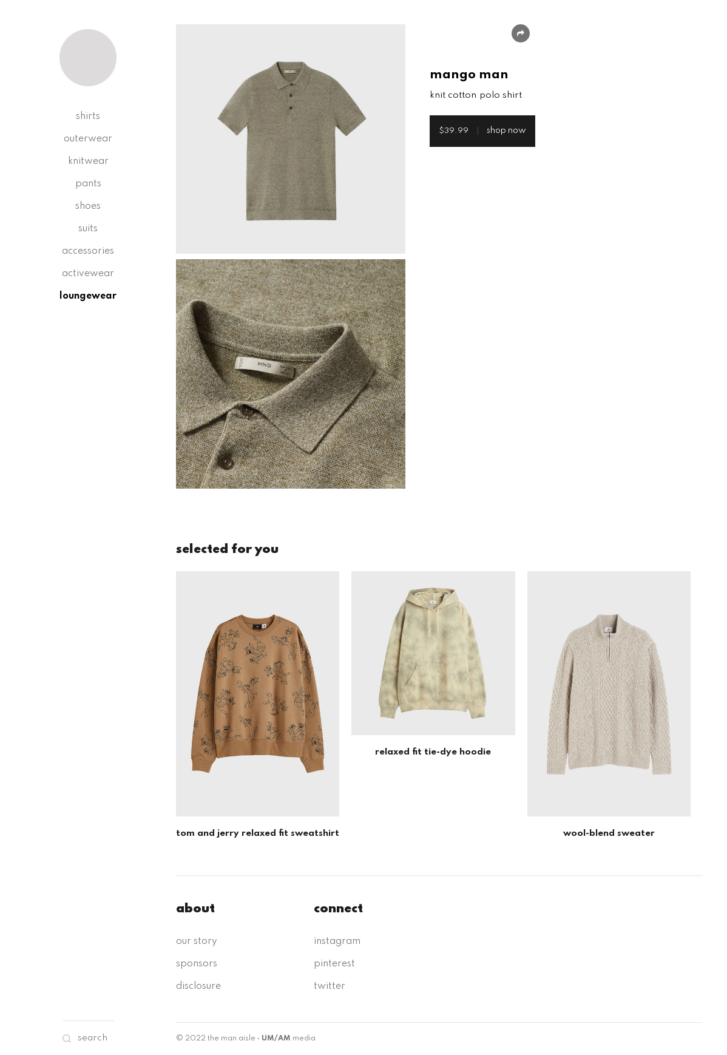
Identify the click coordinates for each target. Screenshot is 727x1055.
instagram (337, 941)
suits (88, 229)
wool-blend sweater (609, 833)
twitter (329, 986)
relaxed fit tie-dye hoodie (433, 752)
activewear (88, 274)
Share (521, 33)
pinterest (334, 964)
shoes (88, 206)
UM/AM (276, 1038)
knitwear (88, 161)
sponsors (196, 964)
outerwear (88, 139)
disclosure (198, 986)
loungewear (88, 296)
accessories (88, 251)
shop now (482, 130)
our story (196, 941)
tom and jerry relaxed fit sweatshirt (257, 833)
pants (88, 184)
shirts (88, 116)
